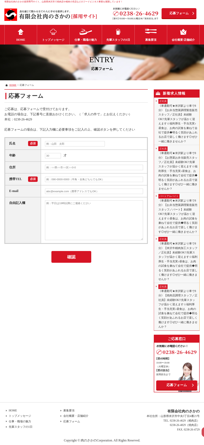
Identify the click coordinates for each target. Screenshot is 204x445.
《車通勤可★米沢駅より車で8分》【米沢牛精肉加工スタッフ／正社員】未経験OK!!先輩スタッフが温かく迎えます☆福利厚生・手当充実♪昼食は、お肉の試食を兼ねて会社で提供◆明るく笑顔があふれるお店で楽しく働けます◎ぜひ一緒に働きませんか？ (177, 259)
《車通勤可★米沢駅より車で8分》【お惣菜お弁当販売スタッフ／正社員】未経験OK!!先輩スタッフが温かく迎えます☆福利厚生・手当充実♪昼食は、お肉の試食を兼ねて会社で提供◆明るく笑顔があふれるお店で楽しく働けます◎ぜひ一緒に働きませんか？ (177, 168)
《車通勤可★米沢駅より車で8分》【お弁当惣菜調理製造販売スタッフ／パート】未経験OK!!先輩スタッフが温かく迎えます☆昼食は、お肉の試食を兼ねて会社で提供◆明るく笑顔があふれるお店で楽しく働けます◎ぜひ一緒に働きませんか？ (177, 213)
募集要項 (150, 39)
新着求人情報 (174, 93)
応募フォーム (179, 13)
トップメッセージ (53, 39)
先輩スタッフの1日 (118, 39)
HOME (20, 39)
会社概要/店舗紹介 (183, 39)
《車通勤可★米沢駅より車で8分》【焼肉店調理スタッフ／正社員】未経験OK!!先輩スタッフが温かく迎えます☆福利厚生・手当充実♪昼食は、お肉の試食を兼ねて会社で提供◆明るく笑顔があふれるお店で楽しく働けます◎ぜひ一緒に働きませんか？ (177, 306)
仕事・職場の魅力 (86, 39)
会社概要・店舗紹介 (75, 415)
